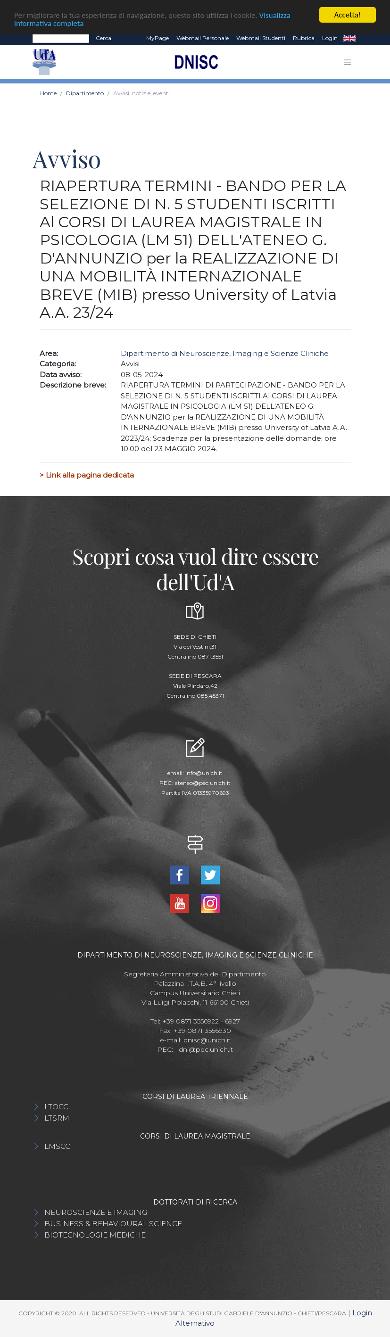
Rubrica (304, 37)
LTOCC (56, 1106)
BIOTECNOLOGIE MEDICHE (95, 1234)
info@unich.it (204, 772)
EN (349, 38)
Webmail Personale (202, 37)
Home (48, 93)
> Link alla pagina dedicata (87, 474)
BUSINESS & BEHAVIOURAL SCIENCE (113, 1223)
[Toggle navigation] (347, 61)
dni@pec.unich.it (206, 1049)
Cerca (103, 37)
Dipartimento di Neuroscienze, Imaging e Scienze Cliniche (225, 353)
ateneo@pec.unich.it (202, 782)
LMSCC (57, 1146)
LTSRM (56, 1118)
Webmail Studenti (260, 37)
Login (330, 37)
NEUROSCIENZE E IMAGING (95, 1212)
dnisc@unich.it (207, 1040)
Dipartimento (85, 93)
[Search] (61, 38)
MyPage (157, 37)
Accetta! (347, 15)
